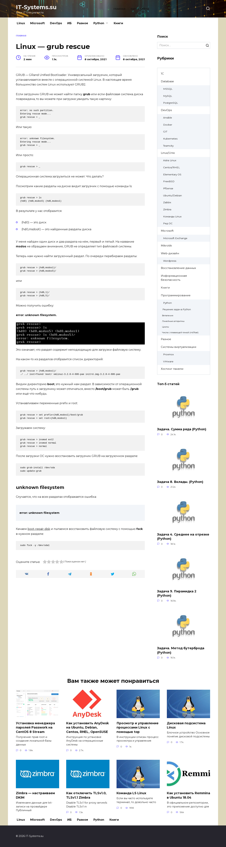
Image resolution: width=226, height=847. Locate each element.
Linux (21, 23)
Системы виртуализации (178, 347)
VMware (168, 361)
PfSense (168, 188)
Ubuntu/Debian (172, 195)
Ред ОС (168, 223)
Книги (118, 23)
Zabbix (167, 202)
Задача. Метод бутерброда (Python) (180, 650)
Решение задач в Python (177, 309)
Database (167, 81)
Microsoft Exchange (175, 238)
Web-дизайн (170, 253)
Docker (167, 124)
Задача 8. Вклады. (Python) (180, 482)
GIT (165, 131)
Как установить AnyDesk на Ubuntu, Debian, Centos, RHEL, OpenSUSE (87, 727)
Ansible (167, 117)
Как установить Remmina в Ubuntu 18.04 (188, 795)
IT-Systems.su (36, 7)
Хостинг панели (172, 368)
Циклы (165, 327)
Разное (82, 23)
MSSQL (167, 88)
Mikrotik (166, 245)
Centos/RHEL (171, 167)
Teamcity (168, 145)
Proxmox (168, 354)
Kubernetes (170, 138)
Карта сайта (140, 9)
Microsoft (37, 23)
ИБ (69, 23)
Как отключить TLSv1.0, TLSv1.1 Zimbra (86, 795)
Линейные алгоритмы (173, 321)
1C (162, 73)
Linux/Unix (168, 152)
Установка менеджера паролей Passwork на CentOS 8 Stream (35, 727)
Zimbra (167, 209)
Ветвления (167, 315)
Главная (119, 9)
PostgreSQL (170, 102)
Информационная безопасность (174, 277)
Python (98, 23)
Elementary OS (172, 174)
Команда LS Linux (131, 793)
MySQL (167, 95)
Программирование (176, 295)
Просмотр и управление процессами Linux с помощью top (138, 727)
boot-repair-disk (39, 529)
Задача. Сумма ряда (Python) (181, 429)
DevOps (56, 23)
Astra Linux (169, 160)
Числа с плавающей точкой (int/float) (180, 332)
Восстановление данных (178, 268)
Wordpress (169, 260)
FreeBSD (168, 181)
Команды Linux (172, 216)
